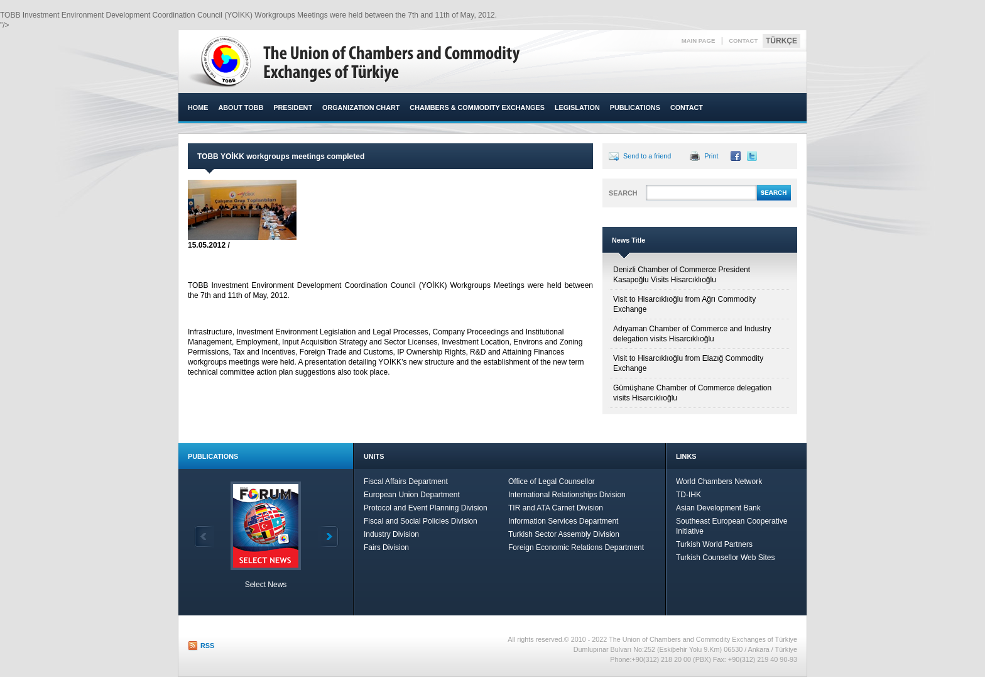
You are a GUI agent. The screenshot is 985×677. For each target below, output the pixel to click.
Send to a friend (647, 156)
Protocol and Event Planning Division (425, 508)
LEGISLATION (577, 107)
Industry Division (391, 534)
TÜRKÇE (781, 40)
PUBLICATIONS (635, 107)
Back (204, 537)
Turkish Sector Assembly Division (563, 534)
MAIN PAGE (699, 40)
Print (711, 156)
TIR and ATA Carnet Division (555, 508)
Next (328, 537)
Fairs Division (386, 547)
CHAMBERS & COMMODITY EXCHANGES (477, 107)
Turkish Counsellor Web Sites (725, 557)
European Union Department (412, 494)
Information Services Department (563, 521)
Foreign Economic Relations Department (576, 547)
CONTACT (743, 40)
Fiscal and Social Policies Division (420, 521)
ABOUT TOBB (240, 107)
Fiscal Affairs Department (406, 481)
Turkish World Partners (714, 544)
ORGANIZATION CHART (361, 107)
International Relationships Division (567, 494)
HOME (198, 107)
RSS (207, 645)
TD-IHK (688, 494)
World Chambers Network (719, 481)
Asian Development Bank (718, 508)
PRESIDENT (292, 107)
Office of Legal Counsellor (551, 481)
